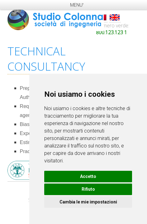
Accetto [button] (88, 176)
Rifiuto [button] (88, 189)
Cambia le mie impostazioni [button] (88, 201)
